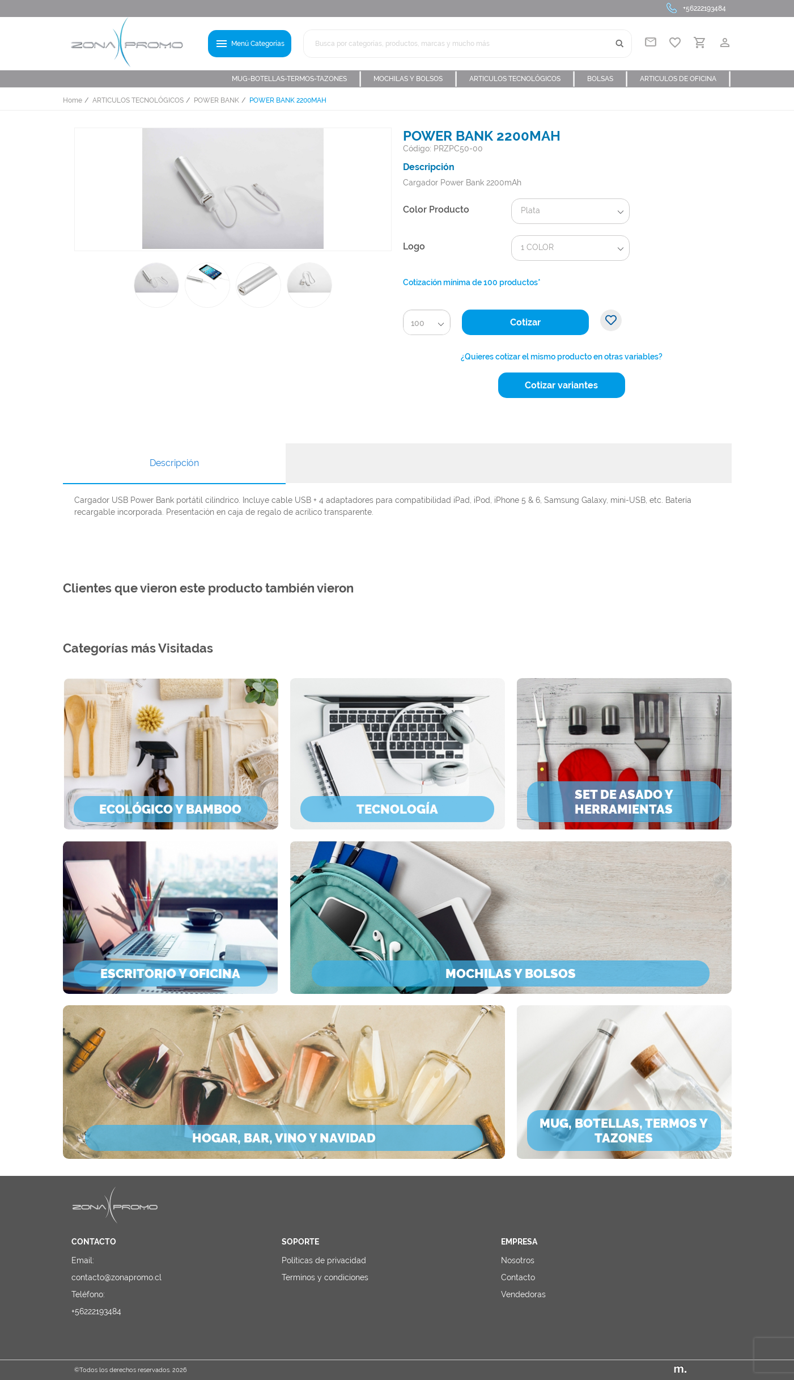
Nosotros (517, 1260)
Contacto (518, 1277)
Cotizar (525, 322)
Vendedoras (523, 1294)
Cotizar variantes (561, 385)
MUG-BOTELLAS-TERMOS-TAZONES (297, 78)
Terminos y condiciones (325, 1277)
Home (72, 100)
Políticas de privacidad (324, 1260)
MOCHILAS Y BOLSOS (415, 78)
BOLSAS (608, 78)
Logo (414, 246)
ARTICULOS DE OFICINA (686, 78)
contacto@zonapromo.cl (116, 1277)
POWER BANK (216, 100)
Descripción (174, 463)
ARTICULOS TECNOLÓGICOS (522, 78)
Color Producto (436, 209)
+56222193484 (704, 8)
